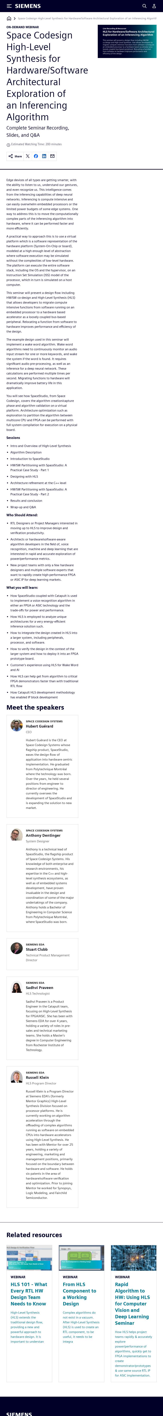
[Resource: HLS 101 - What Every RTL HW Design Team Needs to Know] (29, 1313)
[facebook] (36, 156)
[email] (52, 156)
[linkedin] (44, 156)
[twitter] (28, 156)
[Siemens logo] (28, 6)
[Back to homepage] (9, 18)
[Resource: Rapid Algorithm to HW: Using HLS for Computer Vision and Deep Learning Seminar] (134, 1313)
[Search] (145, 6)
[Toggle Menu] (9, 6)
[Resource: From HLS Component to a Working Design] (81, 1313)
